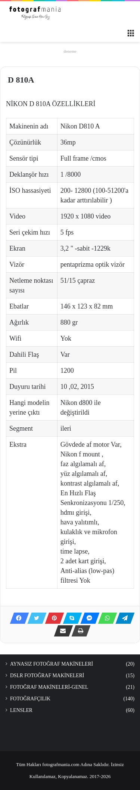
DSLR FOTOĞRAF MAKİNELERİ (47, 675)
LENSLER (21, 710)
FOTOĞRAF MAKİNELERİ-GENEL (49, 687)
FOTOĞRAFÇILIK (30, 698)
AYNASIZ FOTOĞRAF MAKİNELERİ (51, 664)
